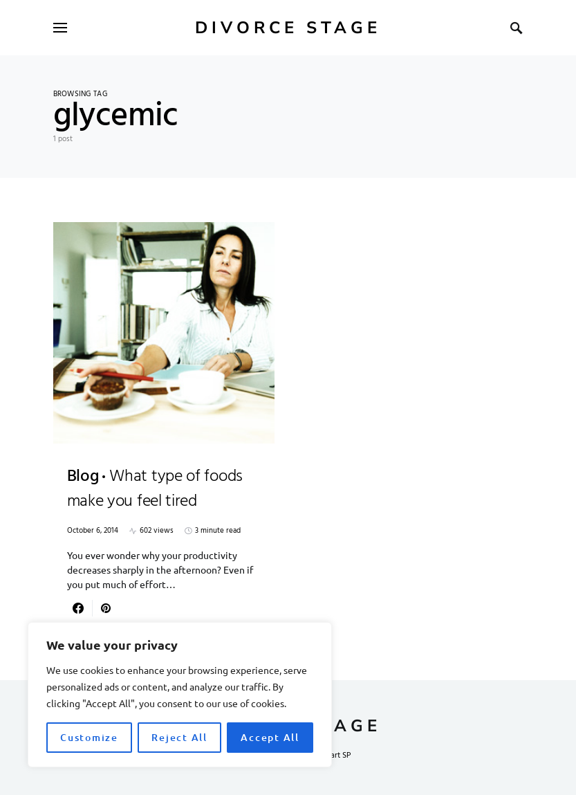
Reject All (179, 737)
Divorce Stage (288, 28)
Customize (89, 737)
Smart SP (335, 755)
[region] (180, 694)
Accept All (270, 737)
